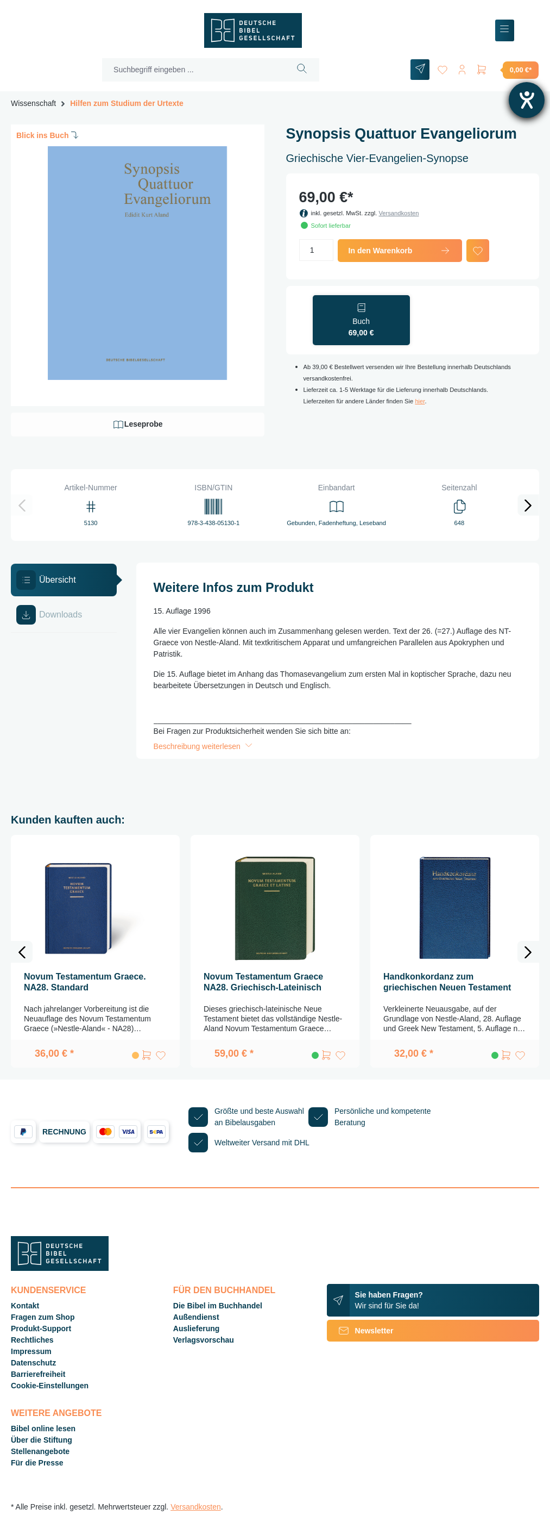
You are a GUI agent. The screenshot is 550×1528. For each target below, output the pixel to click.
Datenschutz (33, 1362)
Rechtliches (32, 1340)
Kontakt (25, 1305)
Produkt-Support (41, 1328)
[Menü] (504, 31)
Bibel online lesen (43, 1428)
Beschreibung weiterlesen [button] (204, 746)
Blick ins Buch (48, 135)
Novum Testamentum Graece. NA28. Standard (85, 982)
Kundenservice (48, 1290)
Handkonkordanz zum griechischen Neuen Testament (447, 982)
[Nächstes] (528, 505)
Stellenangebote (40, 1451)
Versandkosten (398, 213)
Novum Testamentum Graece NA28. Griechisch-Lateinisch (263, 982)
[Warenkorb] (507, 69)
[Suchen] (302, 70)
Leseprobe (137, 425)
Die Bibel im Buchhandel (217, 1305)
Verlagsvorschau (203, 1340)
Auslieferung (196, 1328)
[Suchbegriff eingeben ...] (194, 70)
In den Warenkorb (400, 251)
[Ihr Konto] (462, 67)
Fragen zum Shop (42, 1317)
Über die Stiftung (41, 1440)
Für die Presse (37, 1462)
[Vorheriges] (22, 505)
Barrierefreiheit (38, 1374)
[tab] (64, 580)
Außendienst (196, 1317)
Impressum (31, 1351)
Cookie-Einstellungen (49, 1385)
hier (420, 401)
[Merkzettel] (442, 67)
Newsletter (360, 1331)
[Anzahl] (316, 250)
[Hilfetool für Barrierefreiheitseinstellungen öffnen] (527, 100)
